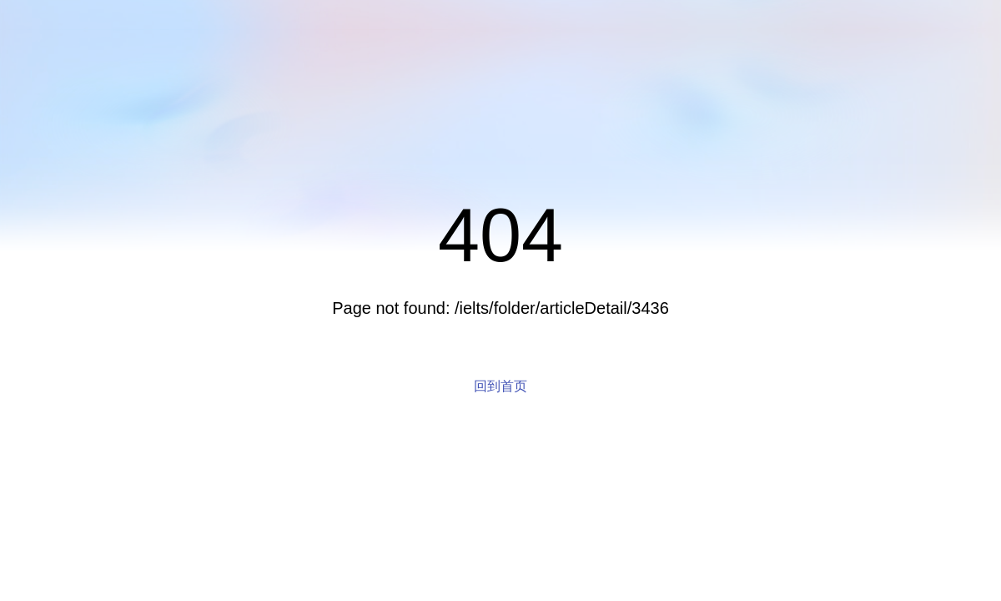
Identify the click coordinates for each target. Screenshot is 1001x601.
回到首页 (500, 386)
